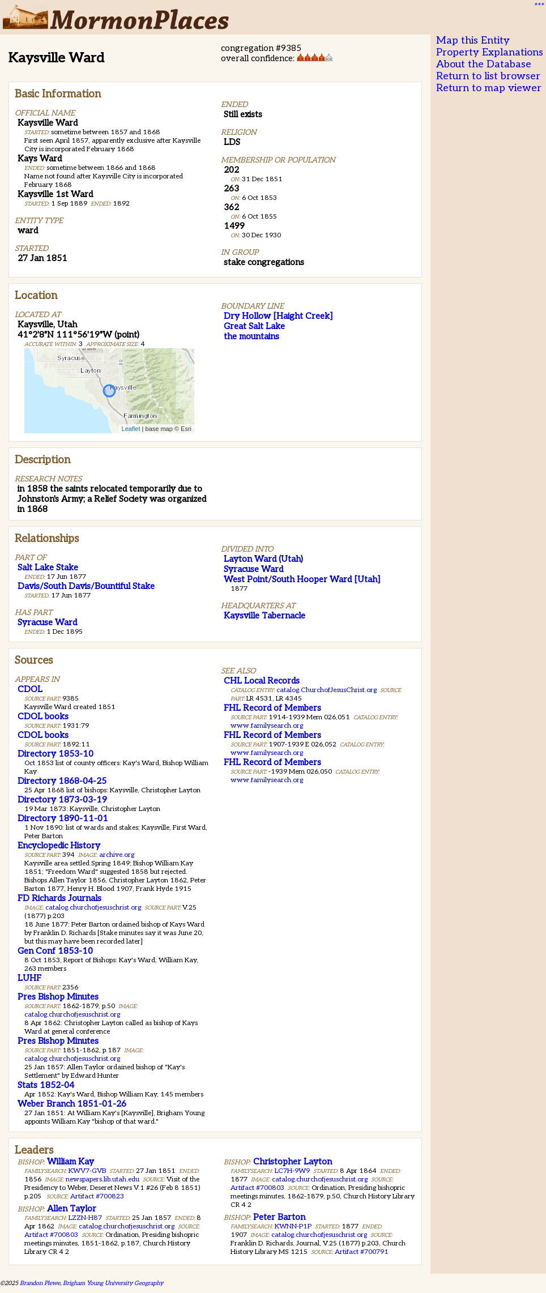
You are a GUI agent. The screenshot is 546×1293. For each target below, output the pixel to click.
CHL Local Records (262, 681)
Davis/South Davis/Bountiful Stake (86, 586)
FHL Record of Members (272, 708)
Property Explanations (489, 52)
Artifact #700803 (51, 1235)
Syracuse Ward (47, 622)
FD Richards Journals (59, 898)
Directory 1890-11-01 (63, 818)
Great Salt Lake (254, 326)
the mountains (251, 336)
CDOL (30, 689)
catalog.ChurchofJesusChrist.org (326, 690)
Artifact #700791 (362, 1252)
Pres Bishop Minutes (58, 997)
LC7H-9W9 (292, 1171)
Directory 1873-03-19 (62, 800)
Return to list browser (488, 76)
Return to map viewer (488, 88)
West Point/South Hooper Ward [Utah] (302, 579)
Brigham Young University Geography (113, 1283)
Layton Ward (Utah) (263, 559)
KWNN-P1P (293, 1226)
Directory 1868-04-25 (62, 781)
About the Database (483, 64)
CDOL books (43, 716)
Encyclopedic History (59, 845)
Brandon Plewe (40, 1283)
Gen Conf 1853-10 (55, 951)
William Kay (70, 1162)
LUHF (29, 978)
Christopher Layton (292, 1162)
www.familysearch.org (267, 726)
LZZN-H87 (85, 1218)
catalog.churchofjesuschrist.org (93, 907)
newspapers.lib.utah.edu (102, 1179)
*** (538, 6)
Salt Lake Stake (48, 567)
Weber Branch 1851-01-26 (72, 1104)
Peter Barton (279, 1217)
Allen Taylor (71, 1209)
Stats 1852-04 (46, 1085)
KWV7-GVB (87, 1171)
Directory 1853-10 (55, 754)
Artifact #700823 (97, 1196)
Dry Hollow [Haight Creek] (278, 316)
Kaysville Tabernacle (264, 616)
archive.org (116, 855)
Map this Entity (473, 40)
